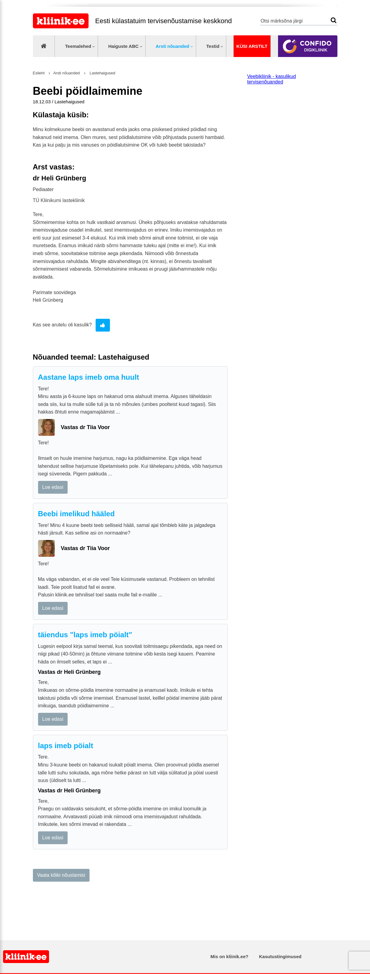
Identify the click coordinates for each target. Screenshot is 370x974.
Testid (212, 46)
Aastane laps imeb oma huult (88, 377)
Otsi (333, 20)
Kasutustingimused (280, 956)
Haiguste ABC (123, 46)
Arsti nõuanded (172, 46)
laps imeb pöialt (65, 745)
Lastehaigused (102, 73)
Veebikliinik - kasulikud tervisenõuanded (271, 79)
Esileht (39, 73)
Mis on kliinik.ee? (229, 956)
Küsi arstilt (251, 46)
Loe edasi (52, 487)
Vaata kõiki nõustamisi (61, 875)
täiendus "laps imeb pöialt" (85, 635)
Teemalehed (78, 46)
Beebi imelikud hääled (76, 514)
